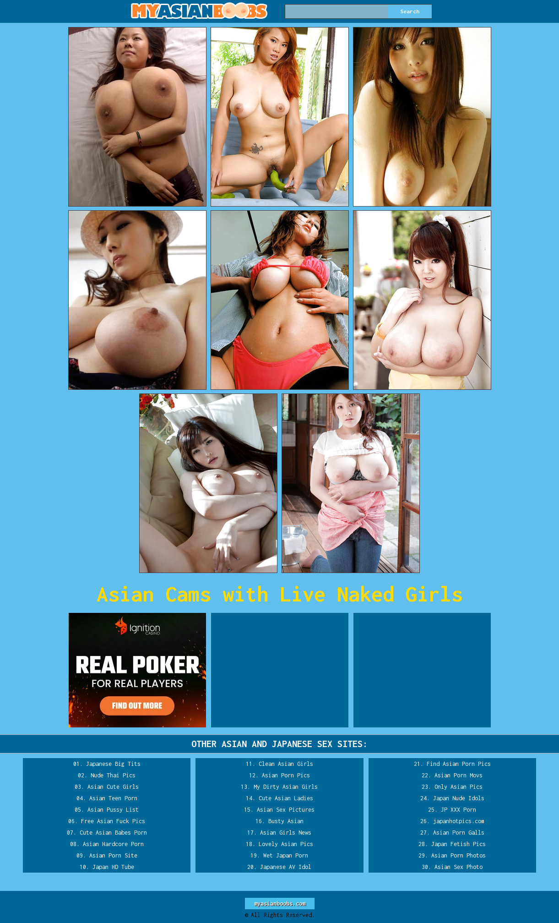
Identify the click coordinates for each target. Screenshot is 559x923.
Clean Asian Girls (286, 763)
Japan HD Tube (113, 866)
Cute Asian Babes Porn (113, 832)
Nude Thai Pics (113, 775)
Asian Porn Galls (458, 832)
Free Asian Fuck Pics (113, 821)
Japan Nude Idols (458, 798)
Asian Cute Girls (113, 786)
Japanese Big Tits (113, 763)
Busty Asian (286, 821)
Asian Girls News (285, 832)
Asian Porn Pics (286, 775)
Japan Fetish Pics (458, 844)
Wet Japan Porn (285, 855)
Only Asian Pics (458, 786)
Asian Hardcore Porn (113, 844)
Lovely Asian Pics (286, 844)
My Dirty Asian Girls (286, 786)
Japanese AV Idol (285, 866)
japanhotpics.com (458, 821)
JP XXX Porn (458, 809)
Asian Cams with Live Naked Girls (280, 594)
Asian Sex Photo (458, 866)
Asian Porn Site (113, 855)
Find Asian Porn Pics (459, 763)
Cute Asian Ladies (286, 798)
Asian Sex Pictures (286, 809)
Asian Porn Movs (458, 775)
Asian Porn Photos (458, 855)
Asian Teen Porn (113, 798)
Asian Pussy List (113, 809)
